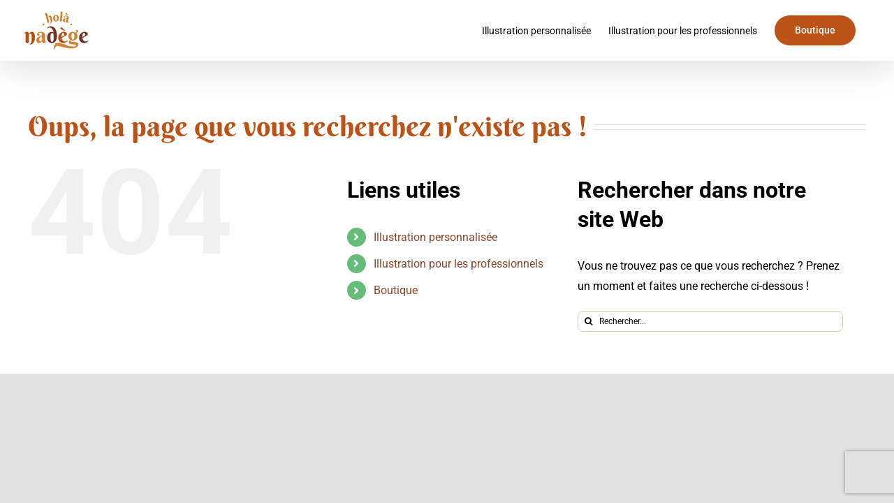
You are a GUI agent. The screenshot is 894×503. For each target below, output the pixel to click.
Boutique (396, 290)
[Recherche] (588, 321)
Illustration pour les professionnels (458, 263)
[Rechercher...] (710, 321)
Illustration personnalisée (435, 237)
